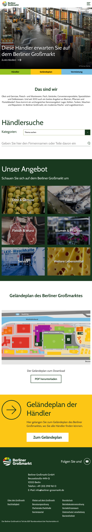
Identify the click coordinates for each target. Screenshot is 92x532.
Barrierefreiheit (68, 516)
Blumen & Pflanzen (68, 231)
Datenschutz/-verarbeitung (73, 512)
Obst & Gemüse (23, 200)
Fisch (68, 200)
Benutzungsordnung (40, 504)
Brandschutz (67, 500)
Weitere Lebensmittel (69, 261)
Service (23, 261)
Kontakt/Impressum (70, 508)
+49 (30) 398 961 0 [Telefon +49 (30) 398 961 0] (42, 486)
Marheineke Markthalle (41, 508)
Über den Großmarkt (16, 500)
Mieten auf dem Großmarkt (43, 500)
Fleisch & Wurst (23, 231)
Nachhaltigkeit (13, 504)
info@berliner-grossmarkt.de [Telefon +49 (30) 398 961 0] (46, 490)
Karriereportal (38, 512)
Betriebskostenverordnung (73, 504)
